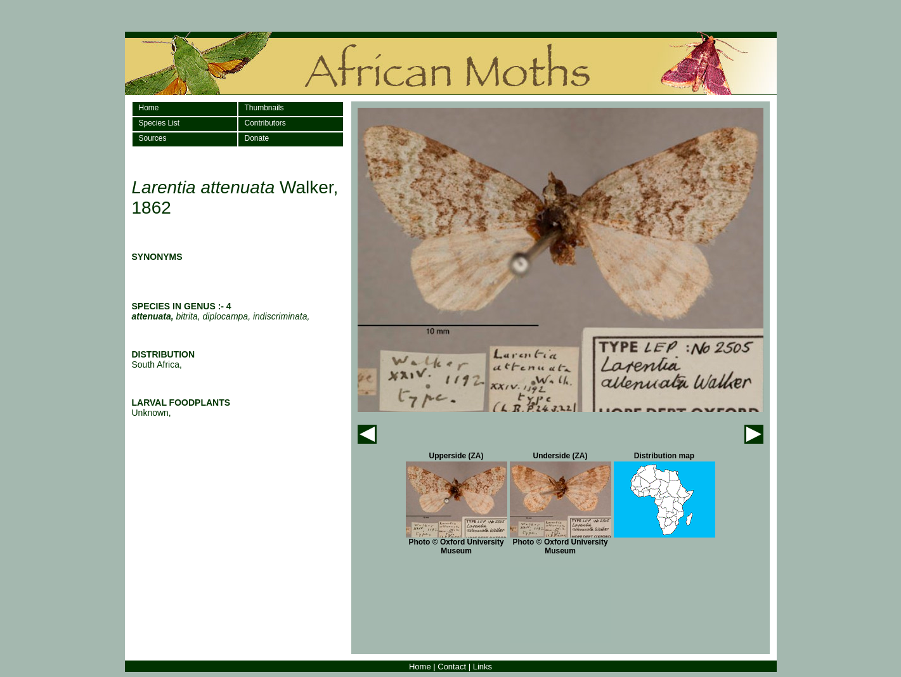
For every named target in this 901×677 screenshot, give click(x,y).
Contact (452, 666)
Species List (159, 123)
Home (149, 107)
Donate (257, 138)
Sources (153, 138)
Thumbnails (264, 107)
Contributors (265, 123)
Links (482, 666)
